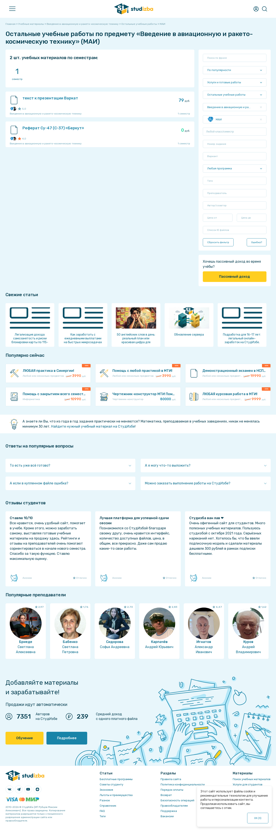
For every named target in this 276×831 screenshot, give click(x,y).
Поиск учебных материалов (251, 779)
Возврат (166, 795)
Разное (105, 800)
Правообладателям (174, 805)
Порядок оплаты (172, 789)
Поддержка (169, 811)
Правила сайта (171, 779)
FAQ (102, 811)
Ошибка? (256, 242)
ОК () (257, 818)
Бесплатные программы (116, 779)
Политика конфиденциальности (183, 784)
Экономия (106, 789)
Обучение (24, 738)
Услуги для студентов (247, 784)
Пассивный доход (234, 277)
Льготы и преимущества (116, 795)
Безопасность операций (177, 800)
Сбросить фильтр (218, 242)
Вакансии (167, 816)
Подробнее (67, 738)
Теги (103, 816)
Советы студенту (111, 784)
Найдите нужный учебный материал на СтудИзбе (93, 426)
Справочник (108, 805)
